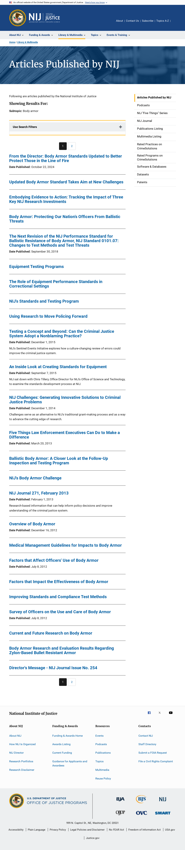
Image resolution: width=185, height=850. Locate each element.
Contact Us (132, 20)
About (119, 20)
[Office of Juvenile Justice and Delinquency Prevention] (120, 816)
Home (12, 42)
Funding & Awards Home (67, 735)
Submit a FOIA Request (152, 752)
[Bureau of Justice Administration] (120, 801)
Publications (103, 752)
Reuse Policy (103, 778)
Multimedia (102, 769)
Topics (99, 761)
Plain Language (36, 829)
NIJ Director (16, 752)
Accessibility (16, 829)
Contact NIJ (145, 735)
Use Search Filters (25, 127)
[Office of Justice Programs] (17, 17)
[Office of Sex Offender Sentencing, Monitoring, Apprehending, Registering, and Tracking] (162, 815)
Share (176, 23)
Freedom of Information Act (144, 829)
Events (99, 735)
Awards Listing (61, 744)
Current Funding (62, 752)
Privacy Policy (58, 829)
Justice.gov (92, 838)
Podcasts (101, 744)
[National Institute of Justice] (162, 802)
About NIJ (15, 735)
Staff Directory (147, 744)
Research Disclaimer (21, 769)
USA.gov (170, 829)
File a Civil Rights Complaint (155, 761)
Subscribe (147, 20)
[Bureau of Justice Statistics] (141, 804)
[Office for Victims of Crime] (141, 815)
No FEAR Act (116, 829)
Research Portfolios (21, 761)
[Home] (44, 18)
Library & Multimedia (27, 42)
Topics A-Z (162, 20)
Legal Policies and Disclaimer (87, 829)
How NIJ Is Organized (22, 744)
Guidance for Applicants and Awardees (69, 763)
